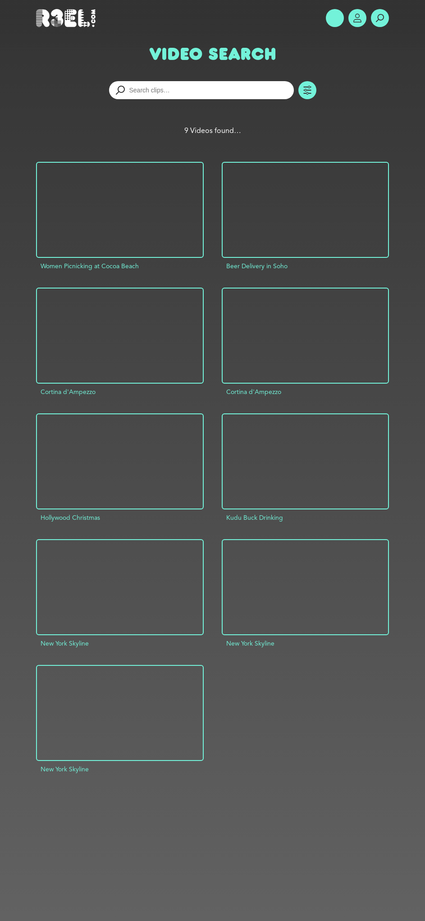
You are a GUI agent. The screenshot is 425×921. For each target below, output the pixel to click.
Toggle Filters (307, 90)
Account (357, 18)
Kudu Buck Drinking (254, 517)
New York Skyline (65, 643)
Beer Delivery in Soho (257, 266)
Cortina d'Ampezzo (68, 391)
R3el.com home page (67, 18)
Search (380, 18)
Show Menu (335, 18)
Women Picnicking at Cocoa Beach (90, 266)
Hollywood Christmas (70, 517)
